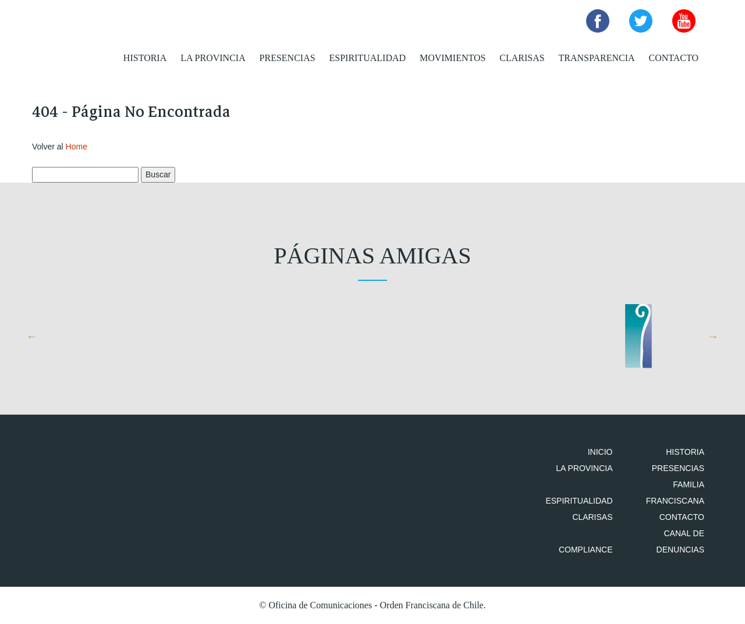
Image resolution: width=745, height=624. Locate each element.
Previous (32, 336)
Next (713, 336)
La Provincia (213, 58)
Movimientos (452, 58)
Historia (144, 58)
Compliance (586, 549)
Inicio (600, 452)
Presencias (287, 58)
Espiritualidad (367, 58)
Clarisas (521, 58)
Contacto (673, 58)
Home (76, 146)
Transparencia (597, 58)
